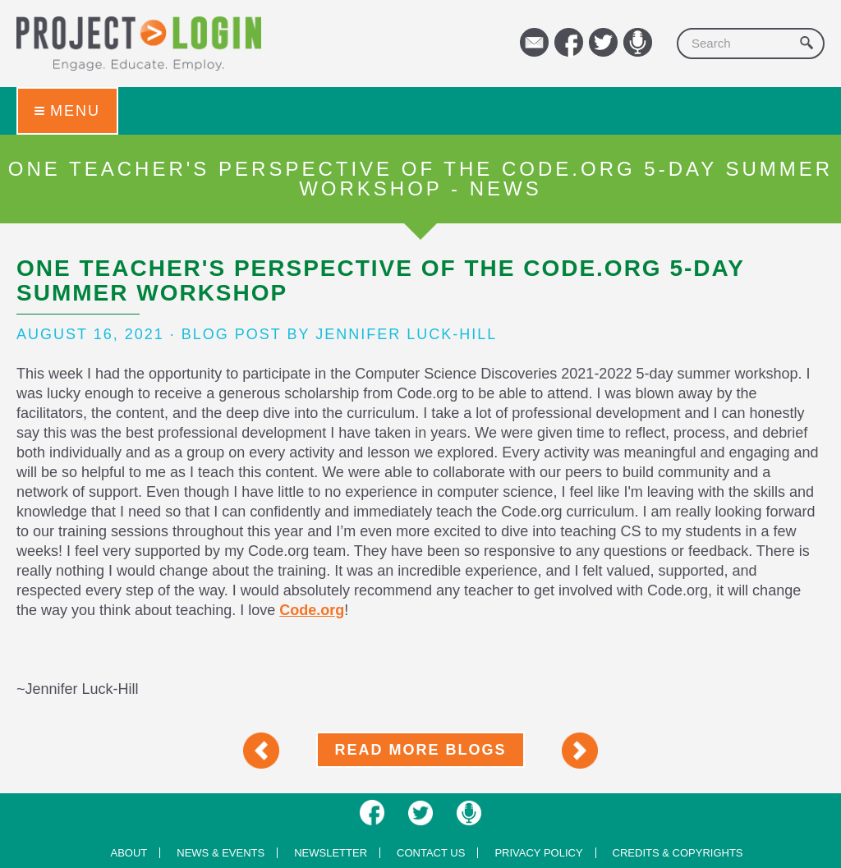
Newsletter (330, 852)
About (128, 852)
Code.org (311, 610)
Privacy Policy (538, 852)
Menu (67, 111)
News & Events (220, 852)
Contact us (431, 852)
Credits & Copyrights (678, 852)
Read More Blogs (420, 750)
